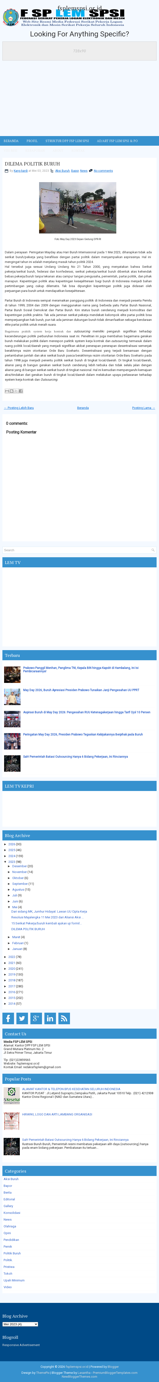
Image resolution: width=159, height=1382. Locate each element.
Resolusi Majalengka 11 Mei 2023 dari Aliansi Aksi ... (47, 917)
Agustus (18, 889)
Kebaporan (35, 150)
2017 (11, 986)
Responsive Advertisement (21, 1345)
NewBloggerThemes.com (79, 1376)
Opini (7, 1233)
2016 (11, 992)
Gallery (8, 1206)
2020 (11, 968)
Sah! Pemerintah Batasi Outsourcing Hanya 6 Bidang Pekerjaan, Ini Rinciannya (75, 756)
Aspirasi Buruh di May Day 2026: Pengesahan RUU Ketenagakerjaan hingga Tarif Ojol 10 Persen (86, 712)
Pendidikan (11, 1240)
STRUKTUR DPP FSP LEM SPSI (67, 141)
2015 (11, 998)
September (20, 884)
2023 (11, 862)
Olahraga (10, 1226)
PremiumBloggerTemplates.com (115, 1373)
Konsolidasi (12, 1213)
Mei (14, 907)
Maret (16, 937)
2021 (11, 963)
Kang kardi (21, 170)
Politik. (8, 1260)
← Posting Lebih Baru (19, 408)
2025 (11, 850)
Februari (18, 943)
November (19, 872)
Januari (17, 949)
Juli (14, 895)
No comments (103, 170)
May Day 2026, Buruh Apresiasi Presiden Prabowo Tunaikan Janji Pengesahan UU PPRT (81, 690)
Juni (15, 901)
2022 (11, 957)
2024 (11, 856)
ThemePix (42, 1373)
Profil (32, 141)
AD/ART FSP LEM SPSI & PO (117, 141)
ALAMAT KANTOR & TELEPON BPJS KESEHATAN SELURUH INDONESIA (71, 1089)
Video (8, 1287)
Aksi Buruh (62, 170)
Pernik (8, 1246)
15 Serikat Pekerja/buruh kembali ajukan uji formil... (46, 923)
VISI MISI (10, 150)
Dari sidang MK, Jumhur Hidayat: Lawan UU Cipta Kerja (49, 911)
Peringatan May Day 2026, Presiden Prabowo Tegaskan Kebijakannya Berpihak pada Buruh (83, 734)
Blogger (113, 1366)
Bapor (75, 170)
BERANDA (11, 141)
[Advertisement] (79, 100)
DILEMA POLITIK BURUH (32, 163)
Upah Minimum (14, 1280)
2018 (11, 980)
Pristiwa (9, 1267)
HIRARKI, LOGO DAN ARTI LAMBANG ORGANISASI (57, 1114)
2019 (11, 974)
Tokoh (8, 1273)
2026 (11, 844)
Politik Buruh (12, 1253)
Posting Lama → (143, 408)
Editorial (9, 1199)
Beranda (83, 408)
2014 (11, 1003)
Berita (8, 1192)
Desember (19, 866)
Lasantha (84, 1373)
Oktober (18, 878)
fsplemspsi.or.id (79, 8)
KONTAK (78, 150)
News (84, 170)
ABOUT (58, 150)
